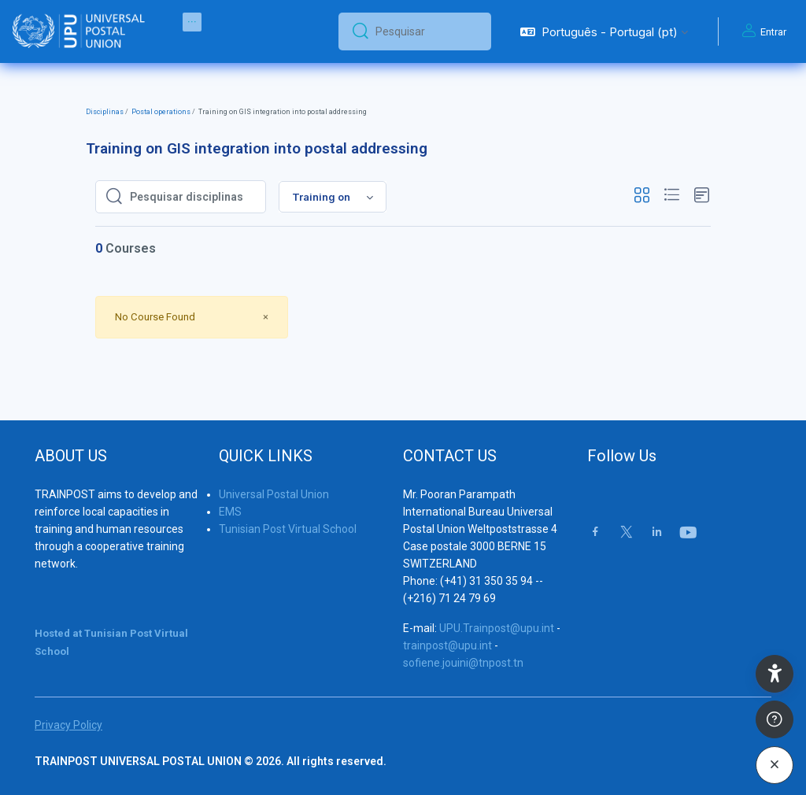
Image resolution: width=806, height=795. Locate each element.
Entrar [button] (762, 31)
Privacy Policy (68, 725)
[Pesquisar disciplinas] (193, 196)
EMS (230, 511)
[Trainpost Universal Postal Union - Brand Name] (78, 31)
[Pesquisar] (427, 31)
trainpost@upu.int (447, 645)
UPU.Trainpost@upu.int (496, 628)
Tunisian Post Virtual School (288, 529)
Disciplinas (105, 112)
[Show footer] (774, 719)
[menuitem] (192, 22)
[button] (604, 31)
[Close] (265, 317)
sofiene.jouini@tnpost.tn (463, 662)
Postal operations (160, 112)
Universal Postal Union (274, 494)
